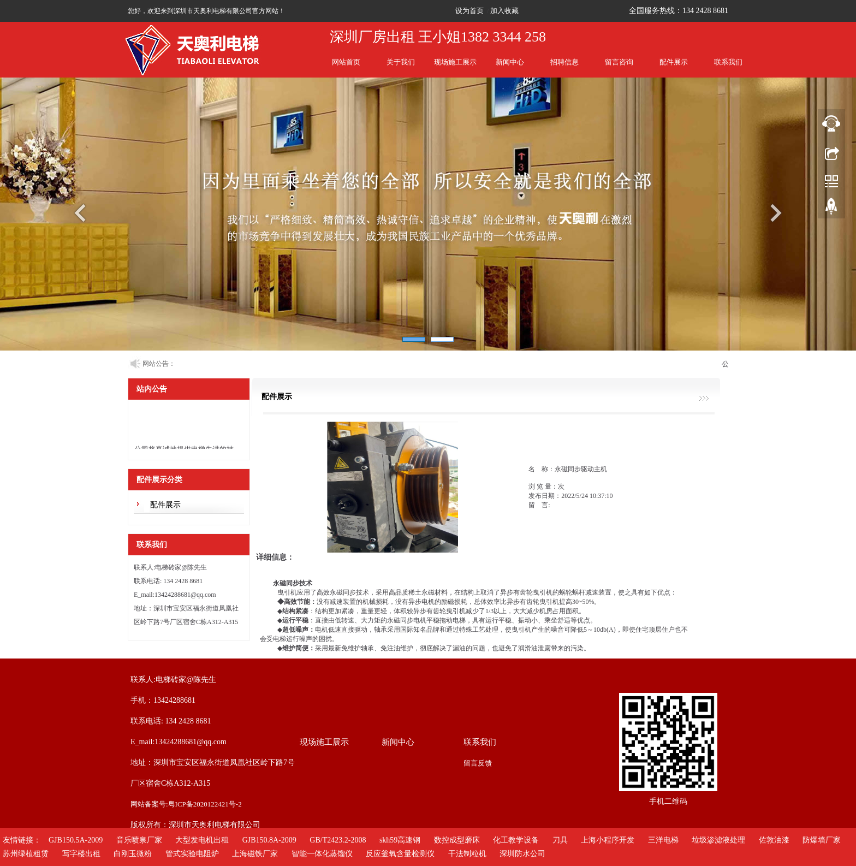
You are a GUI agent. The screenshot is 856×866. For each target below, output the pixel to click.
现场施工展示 (455, 62)
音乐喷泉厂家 (139, 840)
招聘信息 (564, 62)
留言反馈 (477, 763)
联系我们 (728, 62)
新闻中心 (510, 62)
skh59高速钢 (399, 840)
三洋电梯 (663, 840)
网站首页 (346, 62)
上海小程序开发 (607, 840)
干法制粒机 (467, 854)
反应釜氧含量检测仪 (400, 854)
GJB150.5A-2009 (76, 840)
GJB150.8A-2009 (269, 840)
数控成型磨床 (457, 840)
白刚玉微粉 (133, 854)
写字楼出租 (81, 854)
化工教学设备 (516, 840)
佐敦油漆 (774, 840)
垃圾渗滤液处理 (718, 840)
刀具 (560, 840)
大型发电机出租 (202, 840)
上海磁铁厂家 (255, 854)
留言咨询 (619, 62)
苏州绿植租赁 (26, 854)
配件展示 (673, 62)
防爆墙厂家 (821, 840)
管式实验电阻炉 (192, 854)
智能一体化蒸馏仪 (322, 854)
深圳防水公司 (522, 854)
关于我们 (401, 62)
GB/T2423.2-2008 (338, 840)
